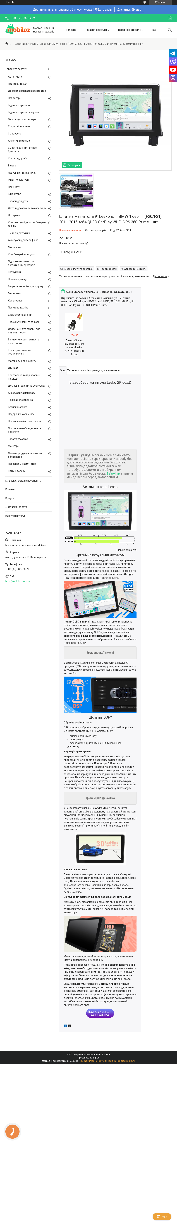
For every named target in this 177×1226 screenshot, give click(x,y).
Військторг (14, 193)
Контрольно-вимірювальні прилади (24, 377)
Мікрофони (14, 247)
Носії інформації (17, 279)
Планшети (14, 186)
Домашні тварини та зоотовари (27, 385)
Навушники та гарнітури (22, 172)
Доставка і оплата (16, 506)
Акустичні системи (19, 140)
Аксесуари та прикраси (21, 392)
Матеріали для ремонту (22, 360)
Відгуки (9, 498)
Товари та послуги (96, 29)
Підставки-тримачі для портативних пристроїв (21, 263)
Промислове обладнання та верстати (24, 430)
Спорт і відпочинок (19, 126)
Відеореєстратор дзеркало (24, 112)
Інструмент (14, 272)
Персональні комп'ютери (22, 463)
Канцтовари (15, 300)
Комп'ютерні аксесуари (21, 254)
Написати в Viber (15, 515)
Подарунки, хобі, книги (21, 414)
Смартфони (14, 133)
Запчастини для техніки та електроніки (23, 341)
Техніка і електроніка (20, 399)
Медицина (14, 293)
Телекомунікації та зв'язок (23, 322)
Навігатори (14, 98)
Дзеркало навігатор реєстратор (27, 90)
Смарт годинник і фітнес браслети (22, 149)
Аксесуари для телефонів (23, 240)
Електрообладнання (20, 314)
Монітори (13, 446)
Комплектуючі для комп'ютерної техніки (27, 224)
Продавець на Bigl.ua (88, 1058)
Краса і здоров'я (17, 158)
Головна (71, 29)
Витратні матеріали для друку (25, 286)
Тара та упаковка (18, 439)
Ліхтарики (14, 215)
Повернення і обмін (129, 29)
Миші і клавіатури (18, 179)
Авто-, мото (15, 76)
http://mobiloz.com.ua (17, 581)
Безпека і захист (17, 407)
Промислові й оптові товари (24, 421)
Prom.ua (106, 1054)
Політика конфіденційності (121, 1061)
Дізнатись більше (129, 9)
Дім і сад (13, 367)
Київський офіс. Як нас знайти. (23, 480)
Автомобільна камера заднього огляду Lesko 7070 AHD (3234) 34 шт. (74, 347)
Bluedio (12, 165)
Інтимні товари (16, 471)
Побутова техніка (18, 307)
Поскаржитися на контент (93, 1061)
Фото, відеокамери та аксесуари (27, 208)
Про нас (10, 489)
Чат (162, 1216)
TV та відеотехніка (19, 233)
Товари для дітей (18, 201)
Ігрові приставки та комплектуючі (19, 352)
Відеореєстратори (19, 105)
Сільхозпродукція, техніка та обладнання (25, 455)
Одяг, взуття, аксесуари (22, 119)
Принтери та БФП (18, 83)
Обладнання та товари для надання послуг (24, 331)
